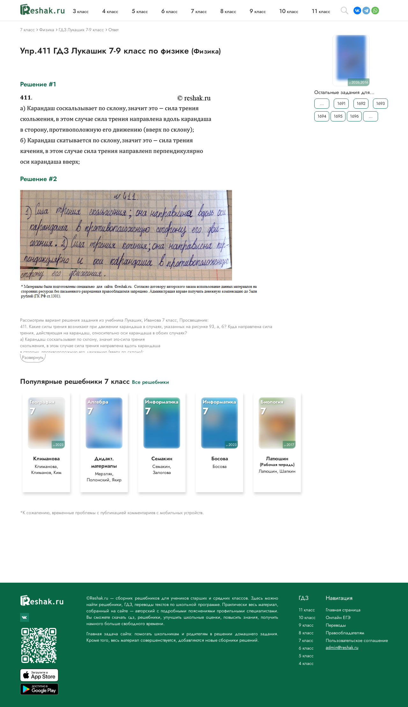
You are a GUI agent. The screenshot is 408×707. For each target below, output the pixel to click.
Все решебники (150, 381)
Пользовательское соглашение (357, 640)
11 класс (307, 610)
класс (81, 11)
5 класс (306, 655)
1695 (338, 116)
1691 (341, 103)
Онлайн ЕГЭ (338, 617)
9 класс (306, 625)
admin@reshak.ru (342, 647)
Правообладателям (345, 633)
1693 (380, 103)
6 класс (306, 648)
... (322, 103)
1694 (321, 116)
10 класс (307, 617)
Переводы (336, 625)
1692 (361, 103)
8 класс (306, 633)
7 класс (306, 640)
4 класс (306, 663)
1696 (354, 116)
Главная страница (343, 610)
